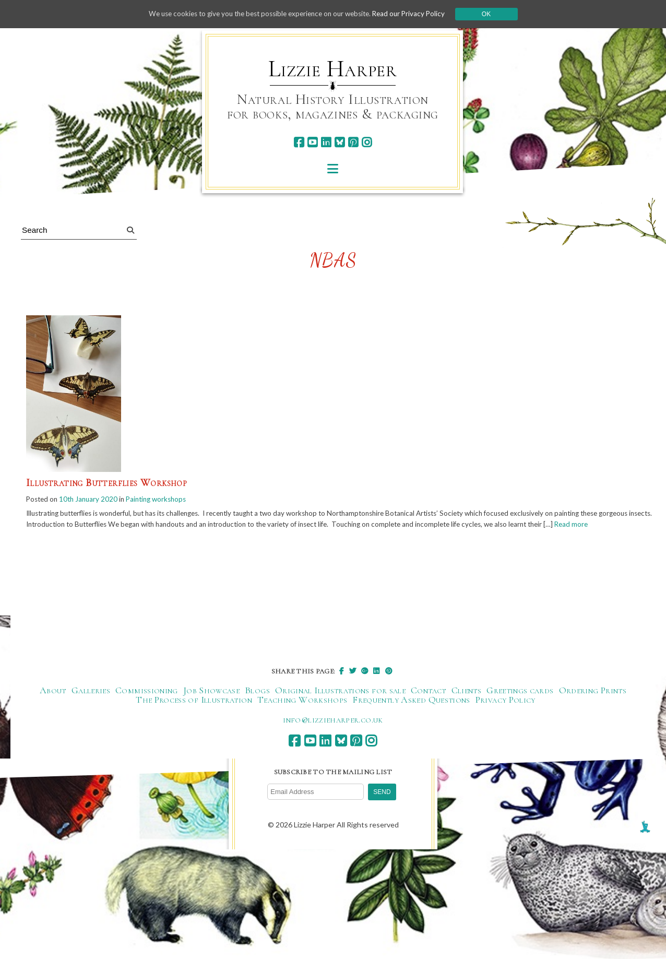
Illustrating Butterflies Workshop (106, 483)
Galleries (91, 702)
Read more (43, 535)
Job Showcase (211, 702)
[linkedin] (326, 142)
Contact (428, 702)
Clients (466, 702)
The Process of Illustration (194, 712)
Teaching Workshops (302, 712)
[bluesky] (339, 142)
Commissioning (146, 702)
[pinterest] (353, 142)
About (53, 702)
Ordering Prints (592, 702)
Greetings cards (519, 702)
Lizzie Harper (332, 69)
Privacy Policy (505, 712)
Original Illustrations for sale (340, 702)
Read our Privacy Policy (416, 13)
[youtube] (312, 142)
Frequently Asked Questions (411, 712)
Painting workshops (163, 499)
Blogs (257, 702)
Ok (495, 14)
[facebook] (299, 142)
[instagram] (367, 142)
